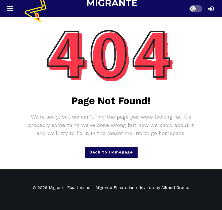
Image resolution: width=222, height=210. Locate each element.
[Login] (210, 8)
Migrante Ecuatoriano (69, 187)
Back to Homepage (111, 152)
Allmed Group (174, 187)
